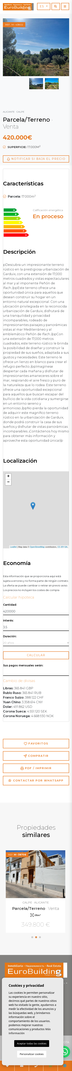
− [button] (8, 482)
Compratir (36, 756)
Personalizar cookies (32, 1054)
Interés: (8, 620)
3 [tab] (40, 937)
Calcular (36, 655)
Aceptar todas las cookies (31, 1043)
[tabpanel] (36, 892)
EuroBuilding (18, 6)
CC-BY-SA (62, 547)
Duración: (10, 636)
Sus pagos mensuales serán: (23, 665)
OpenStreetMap (37, 547)
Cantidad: (10, 604)
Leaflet (13, 547)
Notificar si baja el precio (36, 159)
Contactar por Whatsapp (36, 780)
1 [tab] (32, 937)
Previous (12, 47)
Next (59, 47)
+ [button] (8, 476)
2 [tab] (36, 937)
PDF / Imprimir (36, 768)
